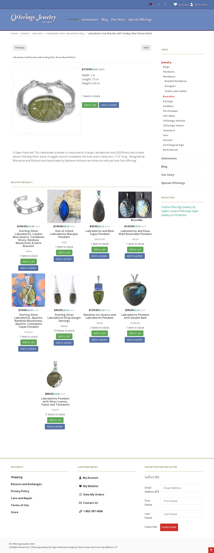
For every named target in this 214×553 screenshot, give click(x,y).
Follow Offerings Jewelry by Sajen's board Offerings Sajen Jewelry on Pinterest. (180, 211)
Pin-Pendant (170, 111)
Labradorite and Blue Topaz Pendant (100, 232)
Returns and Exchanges (26, 484)
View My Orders (91, 494)
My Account (88, 478)
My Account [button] (198, 4)
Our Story (167, 175)
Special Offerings (173, 183)
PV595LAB (135, 323)
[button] (182, 20)
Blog (164, 166)
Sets (165, 135)
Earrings (168, 101)
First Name (148, 503)
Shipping (17, 477)
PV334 (29, 251)
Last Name (148, 516)
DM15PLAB (99, 239)
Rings (166, 66)
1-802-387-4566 (90, 511)
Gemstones (169, 158)
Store (14, 512)
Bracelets (169, 96)
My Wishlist (180, 4)
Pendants (169, 71)
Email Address (151, 489)
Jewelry (166, 62)
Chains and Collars (176, 91)
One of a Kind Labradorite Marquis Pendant (64, 233)
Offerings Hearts (173, 125)
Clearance (169, 130)
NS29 (64, 242)
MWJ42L (64, 326)
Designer (170, 86)
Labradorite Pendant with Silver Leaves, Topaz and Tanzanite (55, 401)
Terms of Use (20, 505)
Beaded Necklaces (176, 81)
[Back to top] (211, 550)
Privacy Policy (20, 491)
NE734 (135, 239)
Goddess (168, 106)
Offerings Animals (174, 120)
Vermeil (167, 140)
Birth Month (170, 149)
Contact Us (88, 503)
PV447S (55, 410)
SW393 (99, 323)
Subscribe (151, 527)
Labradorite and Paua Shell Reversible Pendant (135, 232)
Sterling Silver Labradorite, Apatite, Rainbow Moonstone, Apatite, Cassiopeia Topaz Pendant (28, 320)
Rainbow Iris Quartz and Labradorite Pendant (100, 316)
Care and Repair (21, 498)
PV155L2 (29, 332)
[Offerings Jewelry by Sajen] (35, 19)
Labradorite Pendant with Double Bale (135, 316)
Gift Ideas (169, 115)
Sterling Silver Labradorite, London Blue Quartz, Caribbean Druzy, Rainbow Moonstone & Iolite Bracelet (28, 238)
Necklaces (169, 76)
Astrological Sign (173, 144)
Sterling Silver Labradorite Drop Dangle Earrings (64, 317)
